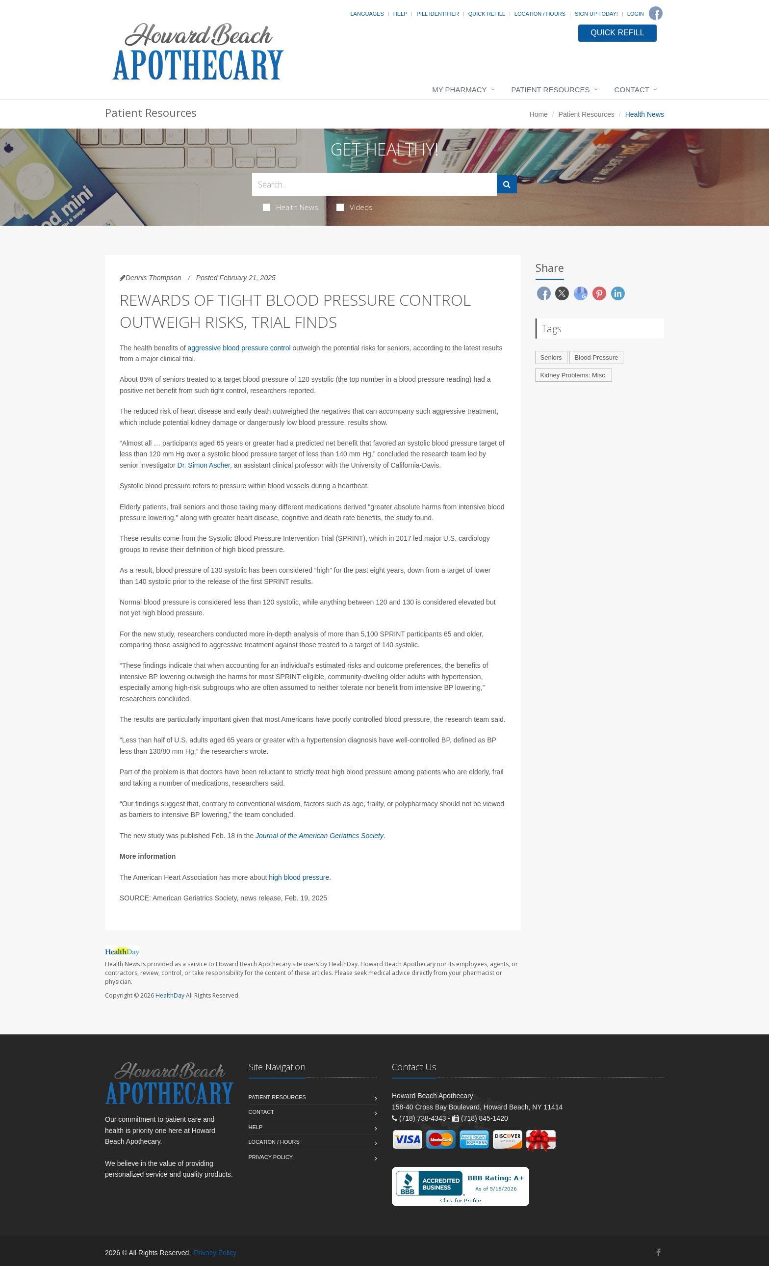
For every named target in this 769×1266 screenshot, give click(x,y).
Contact (632, 89)
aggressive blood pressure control (239, 348)
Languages (367, 14)
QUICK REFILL (617, 32)
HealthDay (169, 995)
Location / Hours (539, 14)
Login (635, 14)
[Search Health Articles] (374, 184)
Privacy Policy (271, 1157)
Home (539, 114)
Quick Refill (486, 14)
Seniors (551, 357)
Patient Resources (551, 89)
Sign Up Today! (596, 14)
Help (400, 14)
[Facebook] (656, 13)
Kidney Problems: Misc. (573, 375)
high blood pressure (299, 877)
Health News (290, 207)
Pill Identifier (437, 14)
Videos (354, 207)
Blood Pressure (596, 357)
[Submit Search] (507, 184)
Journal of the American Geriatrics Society (320, 836)
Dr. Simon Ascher (204, 465)
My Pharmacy (459, 89)
